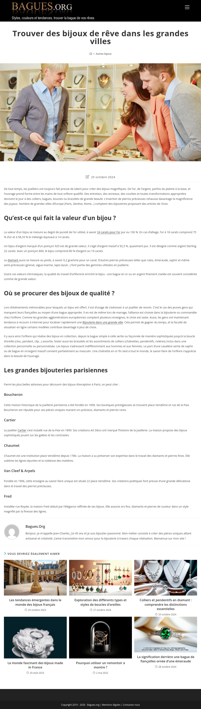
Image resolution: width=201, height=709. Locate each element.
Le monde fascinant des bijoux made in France (35, 665)
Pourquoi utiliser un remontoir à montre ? (100, 665)
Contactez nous (131, 704)
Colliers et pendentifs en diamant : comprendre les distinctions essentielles (166, 604)
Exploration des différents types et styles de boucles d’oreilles (100, 602)
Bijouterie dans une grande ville (103, 322)
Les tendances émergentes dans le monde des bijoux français (35, 602)
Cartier (22, 430)
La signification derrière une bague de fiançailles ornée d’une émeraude (165, 659)
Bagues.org (35, 526)
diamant (13, 260)
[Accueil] (91, 53)
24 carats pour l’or (108, 232)
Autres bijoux (103, 53)
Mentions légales (111, 704)
